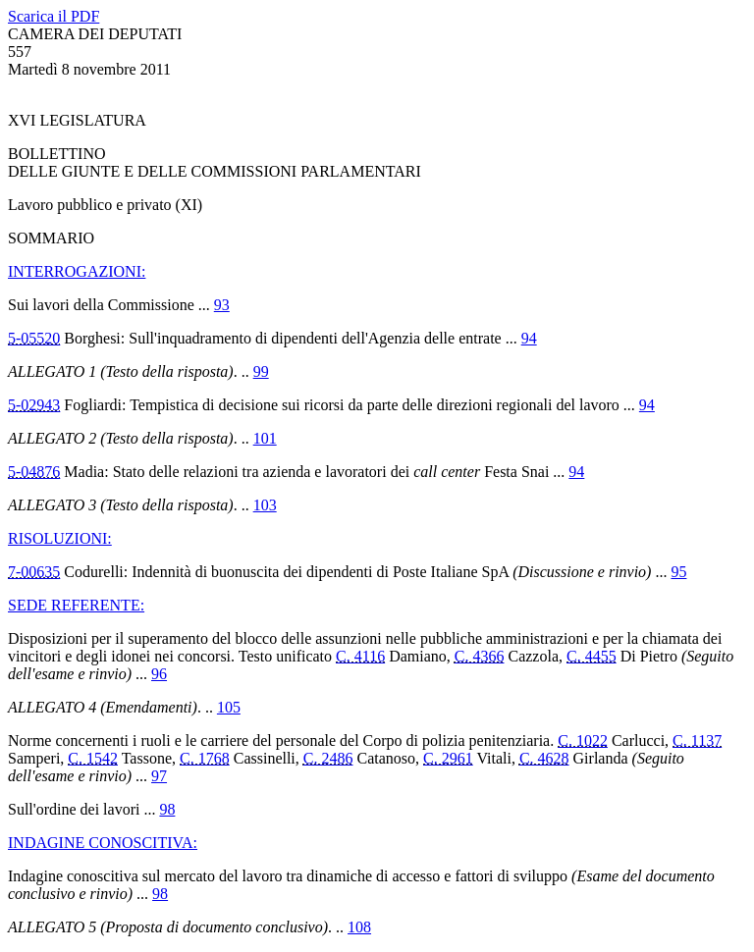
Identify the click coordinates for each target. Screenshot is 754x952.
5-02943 (34, 405)
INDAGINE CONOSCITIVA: (102, 842)
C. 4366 (480, 656)
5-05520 (34, 338)
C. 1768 (205, 758)
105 (229, 707)
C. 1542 (93, 758)
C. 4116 (360, 656)
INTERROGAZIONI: (76, 271)
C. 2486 (328, 758)
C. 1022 (583, 740)
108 (359, 927)
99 (261, 371)
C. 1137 (697, 740)
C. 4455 (591, 656)
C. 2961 (448, 758)
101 (265, 438)
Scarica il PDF (53, 16)
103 (265, 505)
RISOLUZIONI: (60, 538)
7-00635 (34, 571)
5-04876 (34, 471)
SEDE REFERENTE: (76, 605)
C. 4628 (544, 758)
